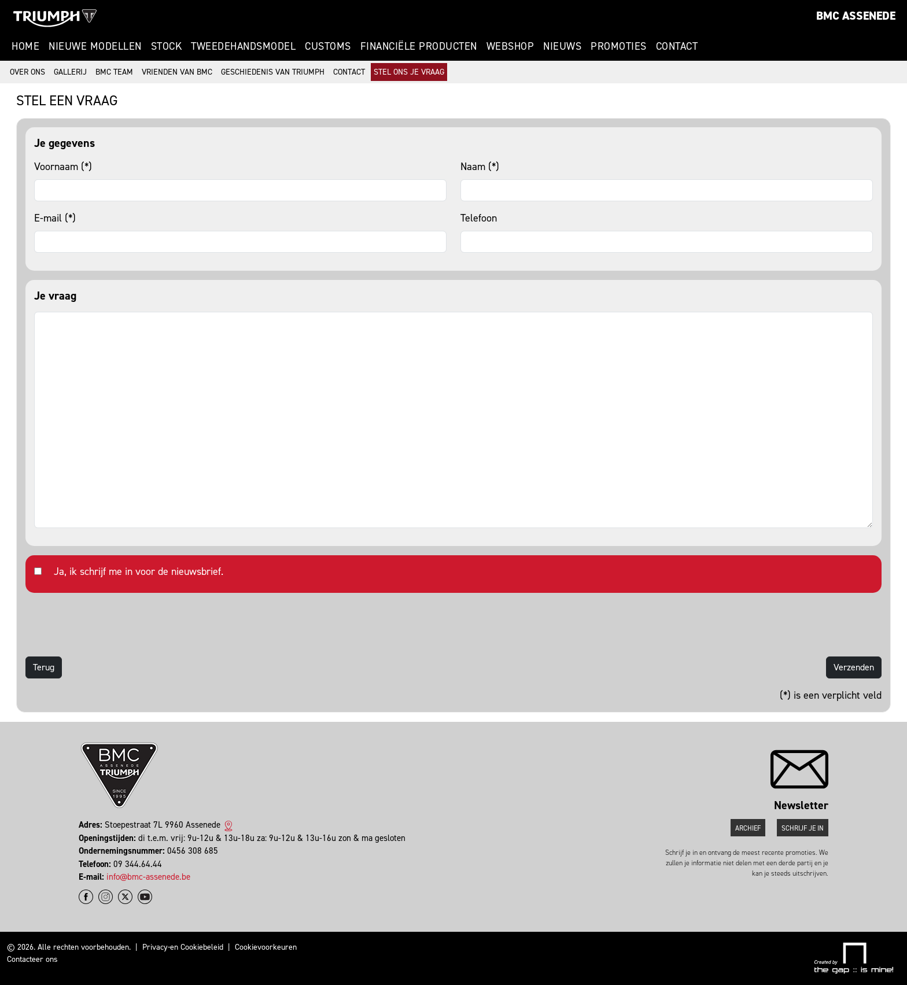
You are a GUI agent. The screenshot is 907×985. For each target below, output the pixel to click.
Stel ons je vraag (409, 72)
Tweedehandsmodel (243, 46)
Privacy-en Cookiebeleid (182, 947)
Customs (328, 46)
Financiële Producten (418, 46)
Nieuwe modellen (95, 46)
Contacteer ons (32, 959)
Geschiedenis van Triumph (273, 72)
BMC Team (114, 72)
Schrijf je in (802, 828)
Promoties (619, 46)
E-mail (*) (55, 218)
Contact (677, 46)
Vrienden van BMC (177, 72)
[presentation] (113, 624)
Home (25, 46)
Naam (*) (479, 167)
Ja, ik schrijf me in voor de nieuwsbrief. (138, 571)
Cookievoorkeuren (266, 947)
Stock (166, 46)
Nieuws (562, 46)
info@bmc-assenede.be (148, 877)
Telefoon (478, 218)
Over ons (27, 72)
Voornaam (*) (63, 167)
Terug (43, 667)
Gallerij (70, 72)
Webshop (510, 46)
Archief (748, 828)
